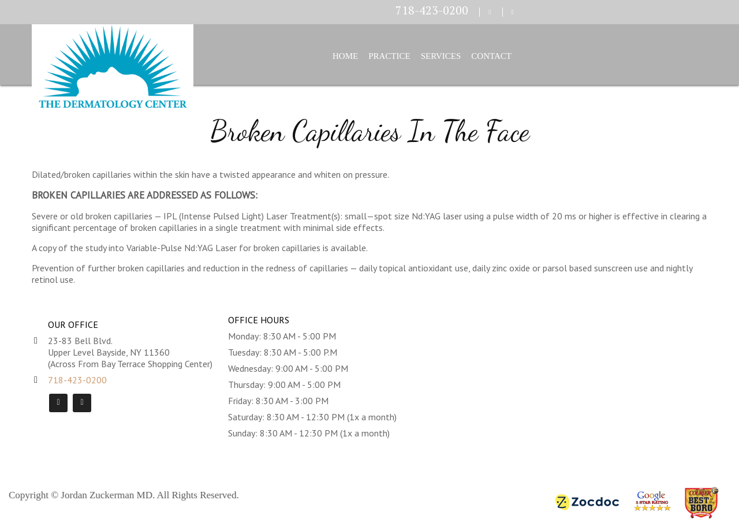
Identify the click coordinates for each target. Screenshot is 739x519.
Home (345, 56)
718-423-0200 (431, 10)
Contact (491, 56)
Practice (389, 56)
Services (441, 56)
